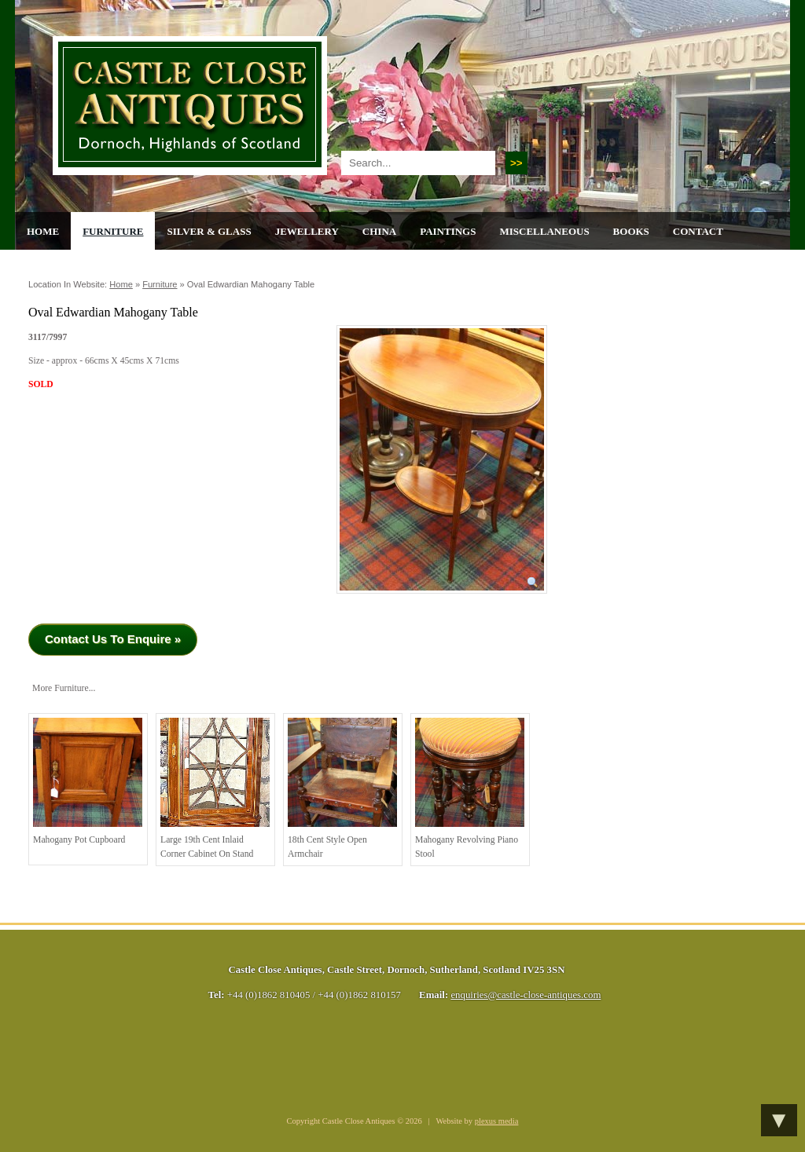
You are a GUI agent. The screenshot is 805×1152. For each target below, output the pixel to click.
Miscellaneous (544, 231)
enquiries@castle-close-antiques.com (525, 994)
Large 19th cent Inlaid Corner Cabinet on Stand (215, 788)
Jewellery (307, 231)
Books (631, 231)
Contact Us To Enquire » (113, 638)
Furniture (113, 231)
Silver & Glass (209, 231)
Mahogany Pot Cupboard (87, 781)
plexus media (497, 1121)
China (379, 231)
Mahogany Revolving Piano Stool (469, 788)
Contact (698, 231)
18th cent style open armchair (342, 788)
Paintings (448, 231)
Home (43, 231)
